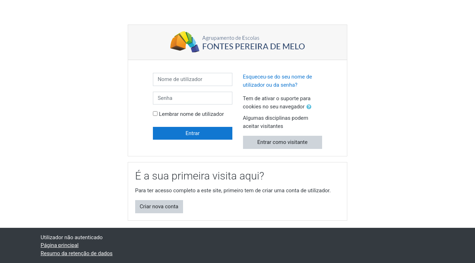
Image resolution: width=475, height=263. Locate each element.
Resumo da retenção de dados (77, 253)
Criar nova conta (159, 206)
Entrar (193, 133)
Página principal (60, 245)
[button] (310, 107)
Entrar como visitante (282, 142)
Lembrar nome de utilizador (191, 114)
